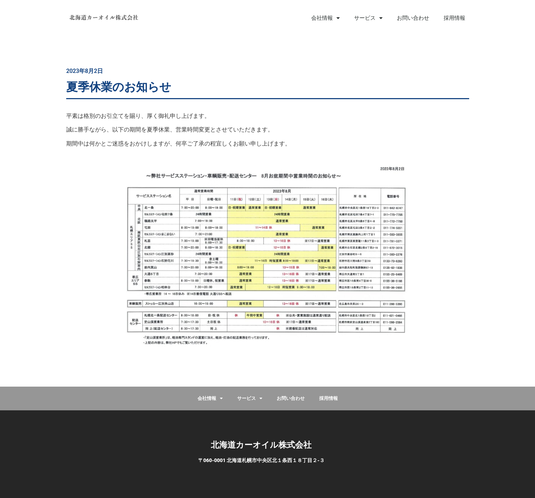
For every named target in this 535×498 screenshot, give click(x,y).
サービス (368, 18)
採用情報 (454, 18)
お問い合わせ (413, 18)
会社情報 (325, 18)
